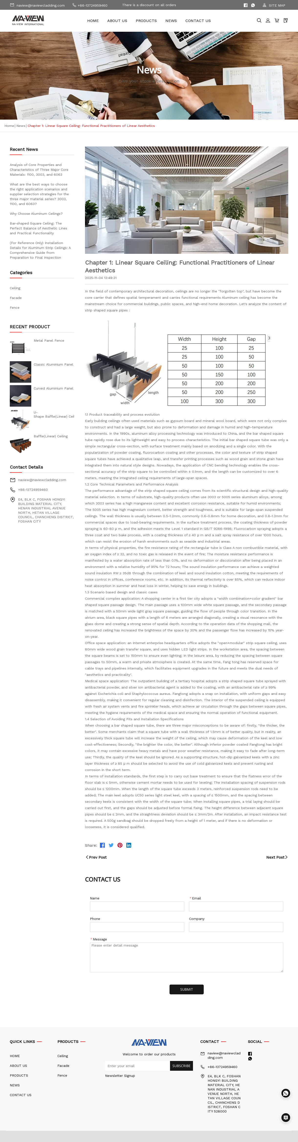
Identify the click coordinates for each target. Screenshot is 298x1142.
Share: (91, 845)
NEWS (171, 20)
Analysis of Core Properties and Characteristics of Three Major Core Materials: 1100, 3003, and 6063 (39, 169)
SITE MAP (274, 5)
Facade (16, 298)
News (20, 126)
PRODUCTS (146, 20)
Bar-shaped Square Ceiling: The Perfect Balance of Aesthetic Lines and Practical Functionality (38, 228)
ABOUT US (117, 20)
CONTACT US (198, 20)
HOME (93, 20)
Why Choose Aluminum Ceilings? (36, 214)
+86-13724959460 (89, 5)
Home (9, 126)
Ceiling (15, 288)
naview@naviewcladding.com (37, 5)
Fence (15, 307)
